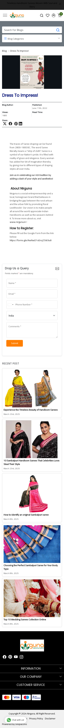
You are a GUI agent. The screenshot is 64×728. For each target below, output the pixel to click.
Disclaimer (50, 718)
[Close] (60, 4)
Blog (4, 51)
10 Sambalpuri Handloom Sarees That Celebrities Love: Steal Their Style (32, 462)
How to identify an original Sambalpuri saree (26, 515)
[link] (42, 15)
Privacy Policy (36, 718)
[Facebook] (4, 657)
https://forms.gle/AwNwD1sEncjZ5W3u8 (30, 240)
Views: (5, 112)
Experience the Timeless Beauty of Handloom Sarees (31, 410)
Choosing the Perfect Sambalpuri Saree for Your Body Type (31, 567)
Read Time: (37, 112)
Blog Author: (7, 105)
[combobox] (10, 304)
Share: (5, 120)
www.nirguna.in (18, 222)
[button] (53, 15)
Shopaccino (21, 724)
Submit (14, 343)
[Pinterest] (10, 657)
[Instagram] (21, 657)
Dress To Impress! (19, 51)
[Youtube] (15, 657)
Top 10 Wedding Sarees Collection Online (25, 619)
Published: (37, 105)
